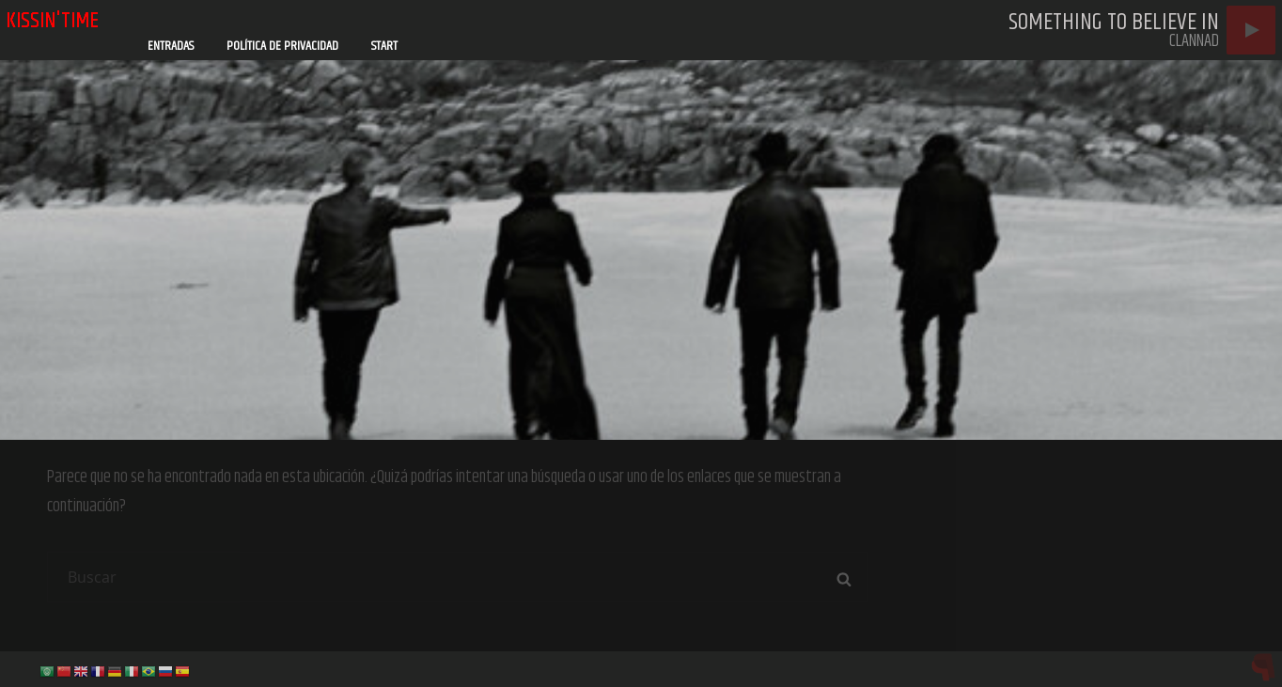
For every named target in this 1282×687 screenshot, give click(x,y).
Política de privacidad (282, 46)
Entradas (171, 46)
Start (384, 46)
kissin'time (52, 21)
